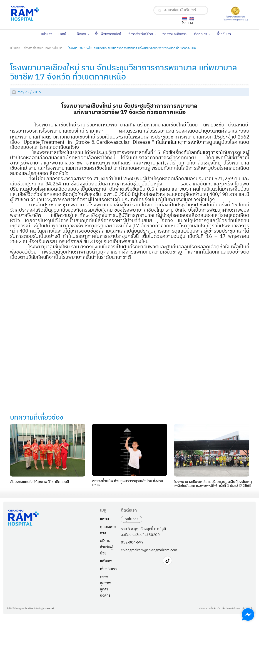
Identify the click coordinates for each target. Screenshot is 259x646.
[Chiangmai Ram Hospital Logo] (51, 13)
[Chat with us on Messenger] (248, 614)
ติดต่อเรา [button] (202, 34)
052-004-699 (132, 542)
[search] (160, 10)
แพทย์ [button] (63, 34)
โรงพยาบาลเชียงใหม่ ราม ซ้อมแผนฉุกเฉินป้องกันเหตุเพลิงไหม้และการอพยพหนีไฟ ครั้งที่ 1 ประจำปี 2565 (213, 484)
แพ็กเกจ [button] (82, 34)
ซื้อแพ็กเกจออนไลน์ (109, 34)
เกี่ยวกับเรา (225, 34)
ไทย (184, 23)
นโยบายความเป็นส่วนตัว (209, 609)
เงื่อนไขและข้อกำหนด (231, 609)
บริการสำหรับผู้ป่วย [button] (141, 34)
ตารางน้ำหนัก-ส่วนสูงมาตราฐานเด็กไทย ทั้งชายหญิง (127, 483)
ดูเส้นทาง (132, 519)
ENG (191, 23)
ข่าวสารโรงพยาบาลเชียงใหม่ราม (44, 48)
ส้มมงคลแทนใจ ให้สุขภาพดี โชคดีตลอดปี (39, 482)
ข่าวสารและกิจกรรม (176, 34)
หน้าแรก (48, 34)
